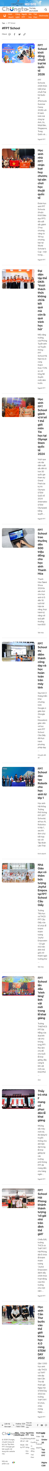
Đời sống (27, 1446)
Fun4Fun (33, 1442)
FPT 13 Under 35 (44, 1438)
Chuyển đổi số (42, 756)
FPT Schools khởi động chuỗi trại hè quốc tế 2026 (43, 59)
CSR (43, 1465)
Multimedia (38, 1433)
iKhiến (33, 1439)
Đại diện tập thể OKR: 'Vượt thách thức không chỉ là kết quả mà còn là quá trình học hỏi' (42, 300)
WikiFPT (38, 1448)
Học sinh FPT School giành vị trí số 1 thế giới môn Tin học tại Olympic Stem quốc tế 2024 (43, 426)
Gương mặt (28, 1440)
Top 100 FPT (43, 1452)
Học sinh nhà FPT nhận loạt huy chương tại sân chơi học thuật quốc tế (43, 174)
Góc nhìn (27, 1452)
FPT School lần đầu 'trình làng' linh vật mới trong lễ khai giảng (42, 998)
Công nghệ (17, 15)
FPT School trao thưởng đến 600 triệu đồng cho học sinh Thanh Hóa (43, 551)
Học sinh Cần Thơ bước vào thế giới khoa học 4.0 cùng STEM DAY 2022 (41, 1332)
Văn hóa (30, 15)
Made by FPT (22, 1446)
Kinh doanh (11, 15)
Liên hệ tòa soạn (6, 1425)
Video (38, 1436)
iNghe (44, 1462)
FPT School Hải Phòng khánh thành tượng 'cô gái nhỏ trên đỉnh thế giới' (42, 1212)
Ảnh (39, 1080)
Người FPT (24, 15)
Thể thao (35, 15)
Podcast (38, 1444)
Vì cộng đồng (32, 1448)
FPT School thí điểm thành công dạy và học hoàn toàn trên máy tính (42, 665)
